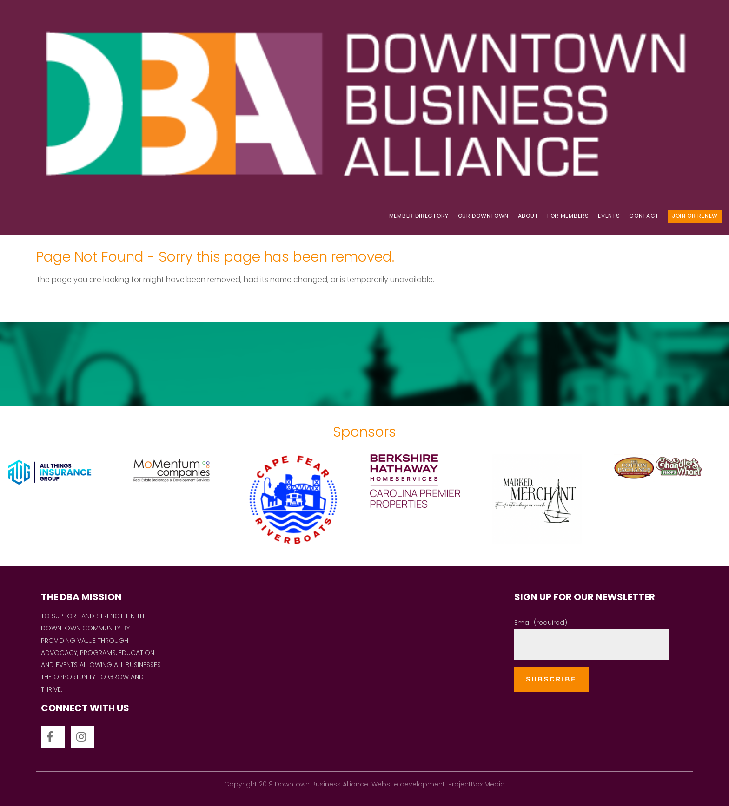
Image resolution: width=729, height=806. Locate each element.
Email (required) (540, 622)
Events (609, 216)
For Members (568, 216)
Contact (644, 216)
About (528, 216)
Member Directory (419, 216)
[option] (61, 500)
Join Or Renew (695, 216)
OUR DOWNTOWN (483, 216)
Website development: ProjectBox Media (438, 784)
